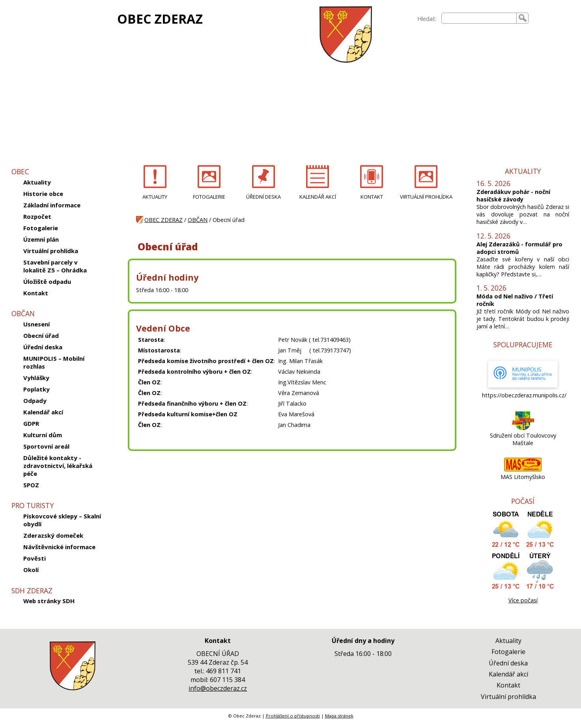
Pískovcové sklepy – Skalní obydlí (62, 520)
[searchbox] (479, 18)
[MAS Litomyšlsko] (523, 469)
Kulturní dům (42, 435)
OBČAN (197, 220)
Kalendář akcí (43, 412)
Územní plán (41, 239)
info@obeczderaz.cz (218, 688)
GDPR (31, 423)
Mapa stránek (339, 716)
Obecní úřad (41, 335)
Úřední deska (42, 347)
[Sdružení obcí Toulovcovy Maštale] (523, 428)
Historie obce (43, 194)
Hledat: (426, 18)
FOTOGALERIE (209, 196)
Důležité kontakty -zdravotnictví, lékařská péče (57, 465)
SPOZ (31, 485)
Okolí (31, 570)
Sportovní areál (46, 446)
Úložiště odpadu (47, 281)
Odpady (35, 400)
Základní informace (51, 205)
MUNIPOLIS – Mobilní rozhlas (53, 362)
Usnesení (36, 324)
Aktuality (37, 182)
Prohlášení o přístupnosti (293, 716)
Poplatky (36, 389)
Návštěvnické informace (59, 547)
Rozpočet (37, 216)
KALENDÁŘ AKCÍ (317, 196)
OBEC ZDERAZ (160, 18)
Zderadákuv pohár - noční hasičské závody (513, 195)
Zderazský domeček (53, 535)
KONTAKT (372, 196)
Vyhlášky (36, 378)
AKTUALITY (154, 196)
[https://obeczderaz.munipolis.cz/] (523, 387)
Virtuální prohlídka (50, 251)
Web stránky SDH (49, 601)
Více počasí (523, 600)
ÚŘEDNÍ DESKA (263, 196)
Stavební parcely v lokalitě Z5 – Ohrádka (55, 266)
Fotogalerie (40, 228)
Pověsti (34, 558)
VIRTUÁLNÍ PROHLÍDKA (426, 196)
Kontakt (35, 293)
